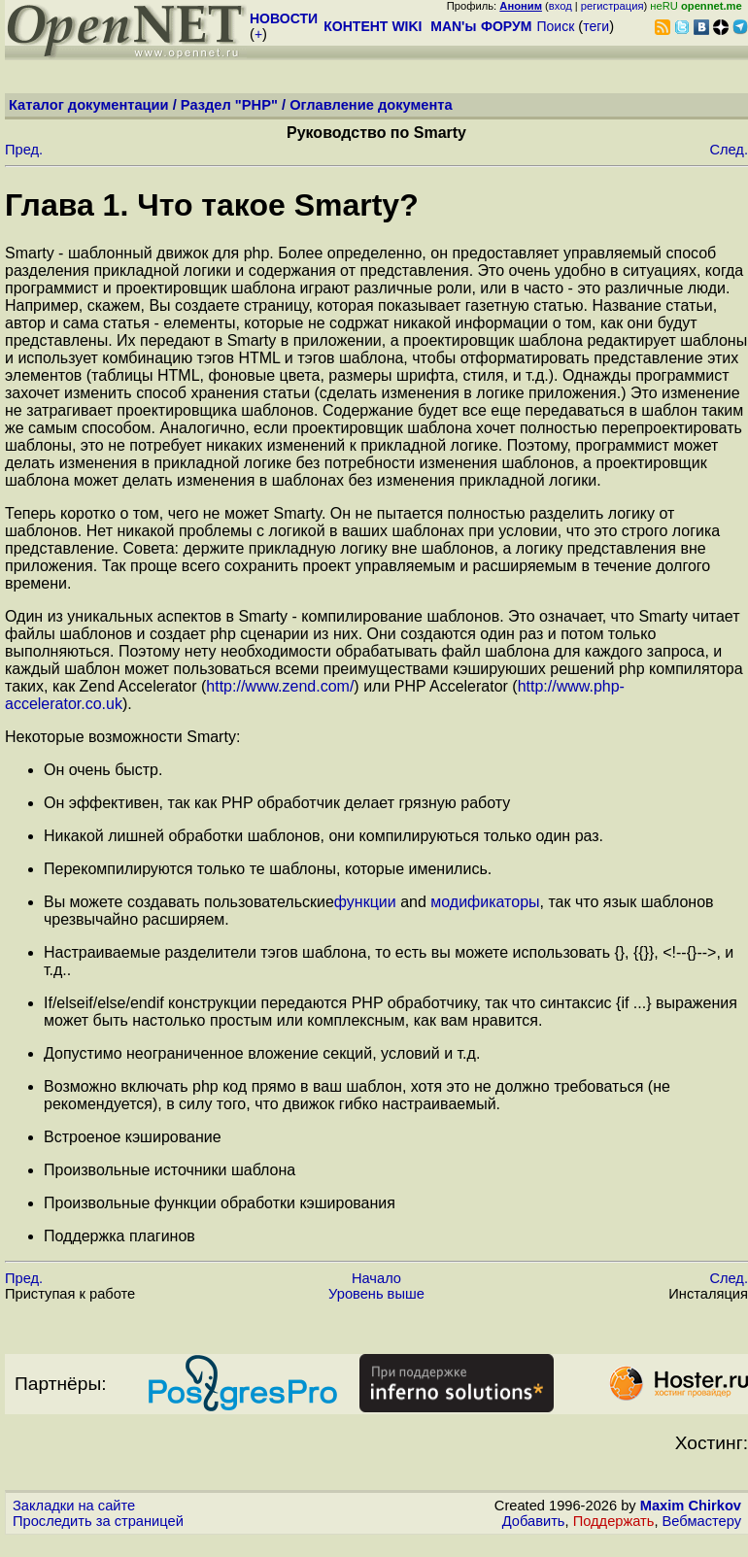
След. (728, 149)
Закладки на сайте (74, 1505)
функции (365, 902)
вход (560, 6)
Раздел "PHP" (229, 105)
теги (596, 26)
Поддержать (614, 1521)
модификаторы (484, 902)
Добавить (533, 1521)
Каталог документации (89, 105)
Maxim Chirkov (690, 1505)
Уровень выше (376, 1294)
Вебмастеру (702, 1521)
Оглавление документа (371, 105)
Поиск (555, 26)
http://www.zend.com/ (280, 686)
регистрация (612, 6)
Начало (376, 1278)
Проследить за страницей (98, 1521)
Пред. (24, 149)
